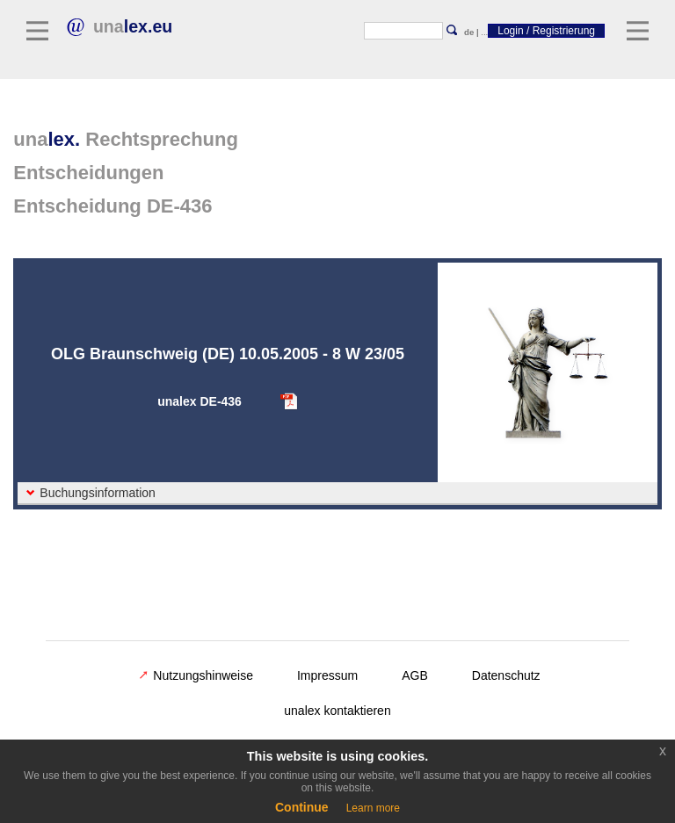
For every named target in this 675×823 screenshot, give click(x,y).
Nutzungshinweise (196, 675)
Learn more (373, 808)
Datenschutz (506, 675)
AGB (415, 675)
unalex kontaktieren (337, 711)
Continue (302, 807)
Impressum (327, 675)
